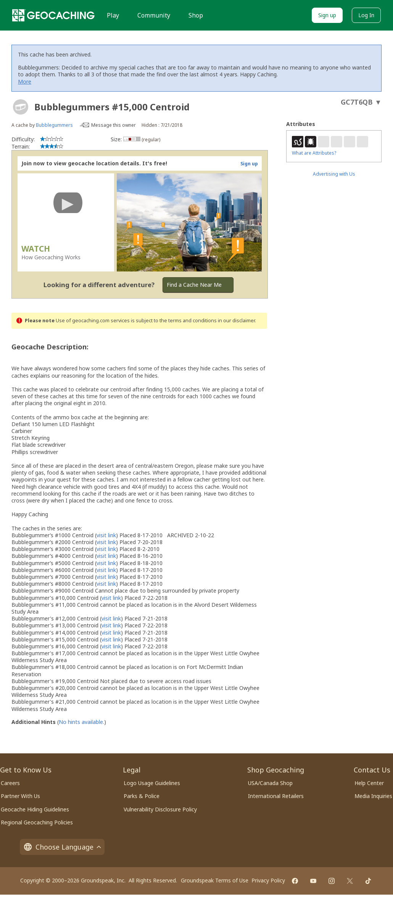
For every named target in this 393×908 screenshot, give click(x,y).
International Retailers (276, 796)
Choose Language (62, 846)
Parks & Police (141, 796)
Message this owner (113, 125)
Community (153, 15)
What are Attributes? (314, 153)
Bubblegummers (54, 125)
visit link (106, 535)
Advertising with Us (334, 174)
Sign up (327, 15)
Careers (10, 783)
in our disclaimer (236, 320)
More (24, 81)
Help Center (369, 783)
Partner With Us (20, 796)
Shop (195, 15)
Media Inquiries (373, 796)
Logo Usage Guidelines (152, 783)
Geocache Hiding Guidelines (35, 809)
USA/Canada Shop (270, 783)
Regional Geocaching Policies (37, 822)
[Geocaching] (53, 15)
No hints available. (81, 721)
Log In (366, 15)
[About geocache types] (20, 107)
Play (113, 15)
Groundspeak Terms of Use (214, 880)
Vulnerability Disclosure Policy (160, 809)
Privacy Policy (268, 880)
